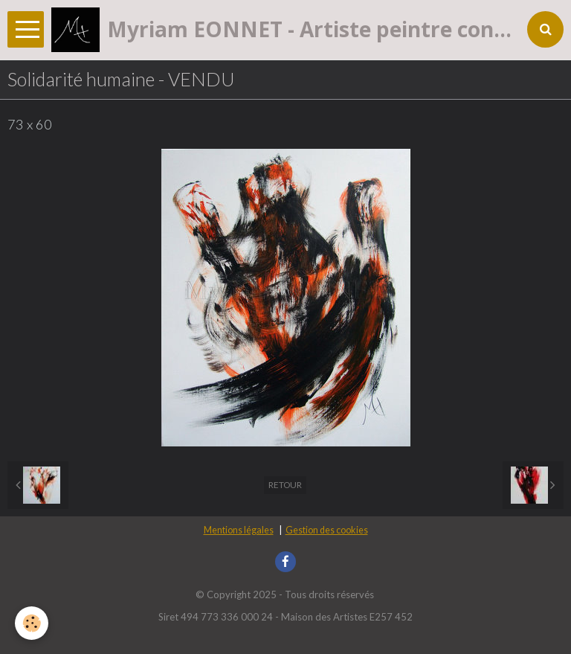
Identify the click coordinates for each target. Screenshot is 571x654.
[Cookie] (31, 623)
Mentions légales (239, 530)
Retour (285, 484)
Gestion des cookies (327, 530)
